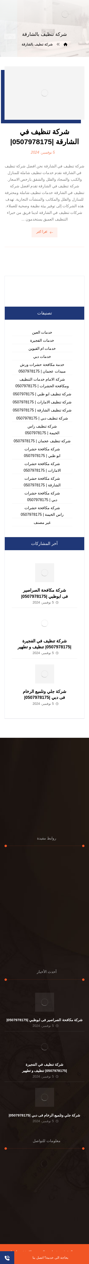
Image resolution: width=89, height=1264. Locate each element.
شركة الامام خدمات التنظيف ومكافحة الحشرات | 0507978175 (42, 382)
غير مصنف (42, 523)
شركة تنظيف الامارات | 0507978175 (42, 402)
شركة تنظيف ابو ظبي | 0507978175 (42, 394)
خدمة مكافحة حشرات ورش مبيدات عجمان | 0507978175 (42, 368)
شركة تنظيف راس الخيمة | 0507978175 (42, 429)
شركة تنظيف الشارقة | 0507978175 (42, 410)
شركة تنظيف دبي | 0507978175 (42, 418)
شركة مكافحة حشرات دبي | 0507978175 (42, 496)
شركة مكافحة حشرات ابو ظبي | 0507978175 (42, 452)
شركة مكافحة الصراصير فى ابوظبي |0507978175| (44, 1020)
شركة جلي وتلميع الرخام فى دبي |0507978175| (44, 1115)
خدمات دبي (42, 357)
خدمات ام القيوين (42, 348)
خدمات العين (42, 332)
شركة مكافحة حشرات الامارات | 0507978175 (42, 467)
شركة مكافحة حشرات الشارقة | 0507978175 (42, 481)
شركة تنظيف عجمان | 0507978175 (42, 441)
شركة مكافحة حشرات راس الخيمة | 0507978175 (42, 511)
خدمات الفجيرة (42, 340)
